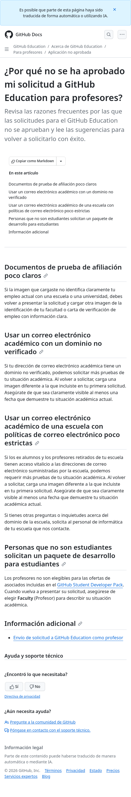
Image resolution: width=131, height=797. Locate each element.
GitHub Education (29, 46)
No (34, 686)
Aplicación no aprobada (69, 52)
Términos (53, 770)
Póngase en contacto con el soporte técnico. (47, 730)
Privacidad (75, 770)
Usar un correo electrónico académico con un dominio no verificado (53, 343)
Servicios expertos (21, 776)
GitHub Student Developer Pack (90, 585)
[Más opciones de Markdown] (61, 161)
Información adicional (43, 623)
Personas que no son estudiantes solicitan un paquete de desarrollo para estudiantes (59, 555)
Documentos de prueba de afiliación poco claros (63, 271)
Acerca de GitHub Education (76, 46)
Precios (113, 770)
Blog (46, 776)
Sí (14, 686)
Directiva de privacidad (22, 696)
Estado (96, 770)
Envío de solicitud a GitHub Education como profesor (68, 638)
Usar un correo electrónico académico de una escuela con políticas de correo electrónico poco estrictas (62, 430)
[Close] (115, 9)
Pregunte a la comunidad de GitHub (40, 722)
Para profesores (27, 52)
